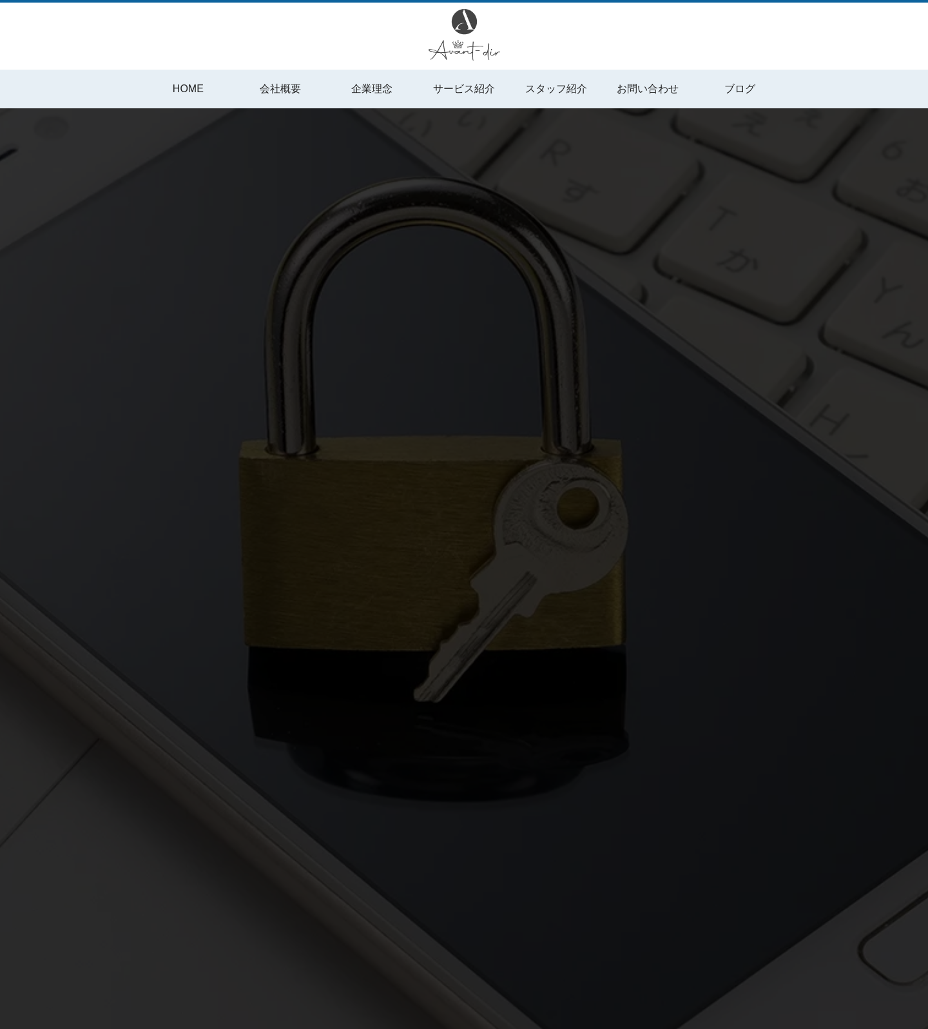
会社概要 (280, 88)
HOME (188, 88)
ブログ (739, 88)
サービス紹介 (464, 88)
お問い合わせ (648, 88)
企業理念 (371, 88)
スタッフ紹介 (556, 88)
